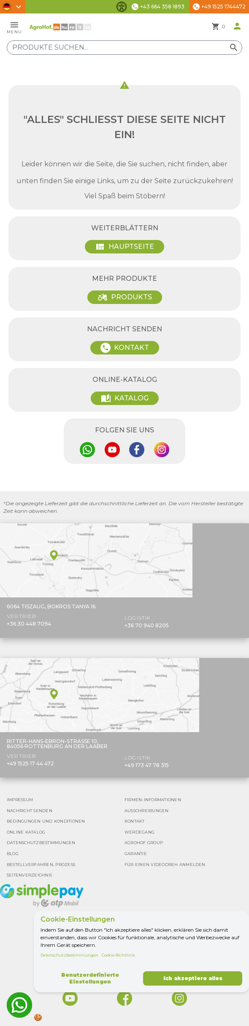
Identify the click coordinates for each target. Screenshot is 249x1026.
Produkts (124, 297)
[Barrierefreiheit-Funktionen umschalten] (121, 7)
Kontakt (124, 348)
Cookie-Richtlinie (118, 955)
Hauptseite (124, 247)
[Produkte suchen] (124, 47)
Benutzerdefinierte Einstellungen (90, 978)
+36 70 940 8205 (146, 625)
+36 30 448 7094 (29, 624)
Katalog (125, 398)
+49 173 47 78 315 (146, 765)
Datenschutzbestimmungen (69, 955)
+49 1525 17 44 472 (30, 763)
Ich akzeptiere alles (192, 978)
